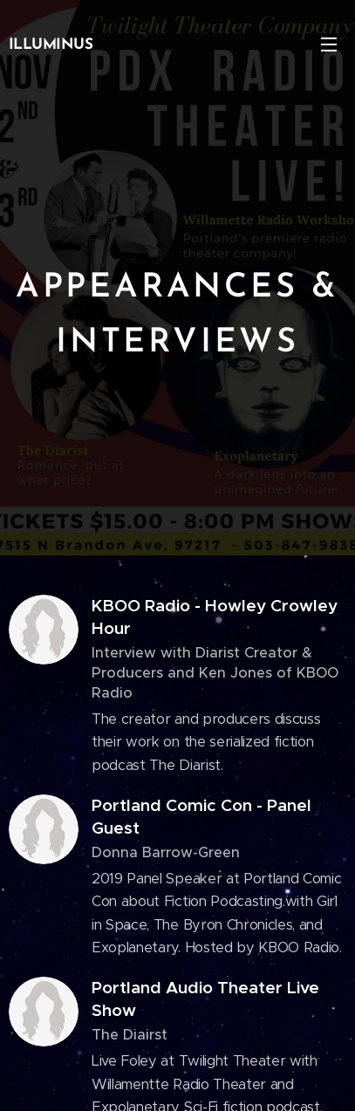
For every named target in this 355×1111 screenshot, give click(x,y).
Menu (329, 44)
